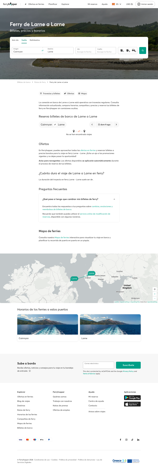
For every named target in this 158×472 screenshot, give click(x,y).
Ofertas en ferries (34, 4)
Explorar (65, 4)
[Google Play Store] (132, 397)
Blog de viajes (23, 401)
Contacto (93, 405)
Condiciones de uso (42, 460)
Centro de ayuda (96, 401)
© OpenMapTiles (134, 302)
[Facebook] (120, 439)
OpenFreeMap (124, 302)
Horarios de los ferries (27, 414)
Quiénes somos (59, 396)
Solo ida (15, 40)
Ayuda (105, 4)
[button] (55, 124)
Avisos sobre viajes (97, 411)
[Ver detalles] (29, 370)
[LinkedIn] (138, 439)
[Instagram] (126, 439)
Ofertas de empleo (61, 410)
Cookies (54, 460)
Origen (15, 49)
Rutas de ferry (40, 82)
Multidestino (35, 40)
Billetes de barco (23, 82)
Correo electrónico (92, 363)
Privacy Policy (128, 371)
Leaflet (116, 302)
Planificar (53, 4)
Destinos (21, 405)
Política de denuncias (86, 460)
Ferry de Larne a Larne (59, 82)
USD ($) (129, 4)
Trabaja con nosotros (62, 401)
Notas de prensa (60, 405)
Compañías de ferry (26, 419)
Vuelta (24, 40)
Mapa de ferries (62, 237)
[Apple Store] (132, 404)
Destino (50, 49)
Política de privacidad (67, 460)
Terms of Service (89, 374)
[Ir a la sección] (50, 93)
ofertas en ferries (88, 150)
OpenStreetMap (152, 302)
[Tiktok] (132, 439)
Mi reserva (92, 4)
